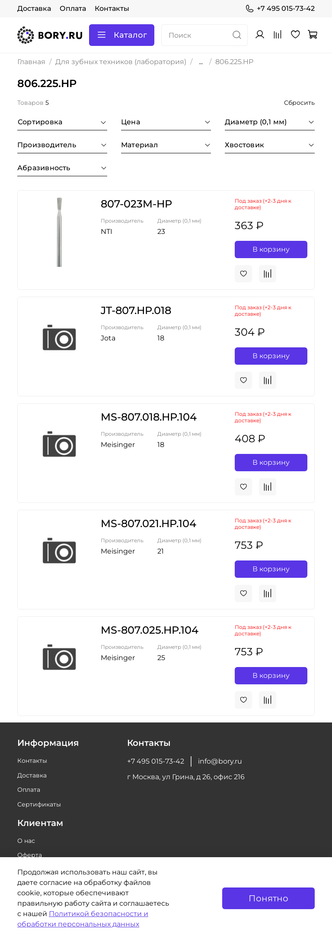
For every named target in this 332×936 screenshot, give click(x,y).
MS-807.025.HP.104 (149, 630)
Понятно (268, 898)
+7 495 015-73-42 (280, 8)
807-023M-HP (136, 204)
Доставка (34, 8)
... (201, 62)
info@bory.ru (220, 761)
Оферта (29, 855)
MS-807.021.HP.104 (148, 523)
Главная (31, 62)
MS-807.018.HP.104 (149, 417)
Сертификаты (39, 804)
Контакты (112, 8)
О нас (26, 841)
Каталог (121, 35)
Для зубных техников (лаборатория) (120, 62)
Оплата (73, 8)
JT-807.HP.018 (136, 310)
